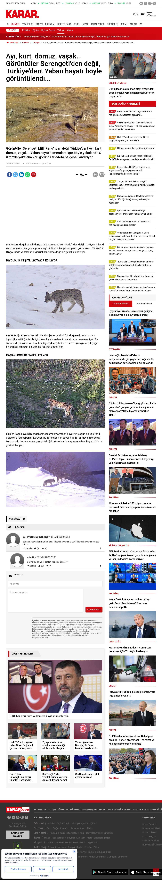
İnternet (62, 847)
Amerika (64, 828)
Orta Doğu (53, 828)
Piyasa (53, 833)
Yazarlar (27, 24)
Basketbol (58, 837)
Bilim (96, 847)
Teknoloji (40, 847)
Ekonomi (50, 24)
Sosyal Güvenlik (94, 833)
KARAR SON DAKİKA (17, 834)
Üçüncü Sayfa (48, 30)
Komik (83, 852)
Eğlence (92, 842)
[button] (77, 174)
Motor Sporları (95, 837)
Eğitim (35, 30)
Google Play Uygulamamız (112, 872)
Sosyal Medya (75, 847)
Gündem (112, 856)
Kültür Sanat (79, 842)
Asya (82, 828)
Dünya (39, 24)
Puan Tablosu (149, 832)
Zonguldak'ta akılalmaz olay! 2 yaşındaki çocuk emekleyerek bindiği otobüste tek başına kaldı (69, 36)
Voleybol (70, 837)
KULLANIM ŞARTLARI (92, 809)
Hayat (85, 24)
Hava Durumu (149, 824)
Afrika (90, 828)
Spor (76, 24)
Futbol (47, 837)
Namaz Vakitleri (151, 828)
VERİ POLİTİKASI (130, 809)
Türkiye (60, 30)
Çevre (70, 30)
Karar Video (98, 24)
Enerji (81, 833)
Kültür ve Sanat (97, 856)
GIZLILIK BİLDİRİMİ (112, 809)
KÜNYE (61, 809)
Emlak (61, 833)
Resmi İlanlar (128, 24)
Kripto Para (64, 24)
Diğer (107, 837)
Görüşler (112, 24)
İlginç (91, 852)
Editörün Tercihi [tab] (144, 303)
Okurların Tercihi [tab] (120, 303)
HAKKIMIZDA (40, 809)
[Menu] (140, 24)
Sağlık (68, 842)
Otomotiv (71, 833)
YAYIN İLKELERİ (73, 809)
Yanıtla (29, 548)
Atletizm (80, 837)
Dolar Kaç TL (149, 836)
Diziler (49, 842)
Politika (26, 30)
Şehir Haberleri (150, 840)
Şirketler (108, 833)
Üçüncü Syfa (63, 823)
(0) (37, 548)
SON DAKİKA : (13, 36)
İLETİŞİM (52, 809)
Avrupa (75, 828)
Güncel (15, 24)
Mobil (53, 847)
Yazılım (88, 847)
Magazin (59, 842)
